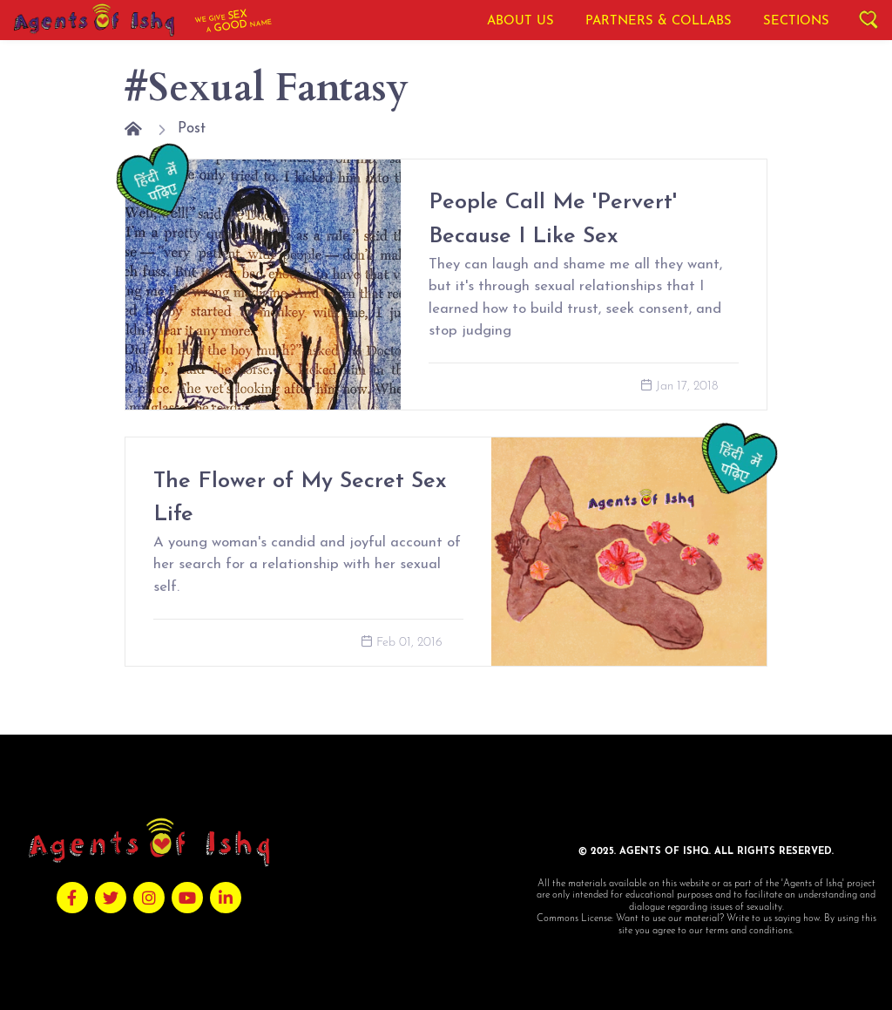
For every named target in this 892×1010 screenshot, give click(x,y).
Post (192, 128)
